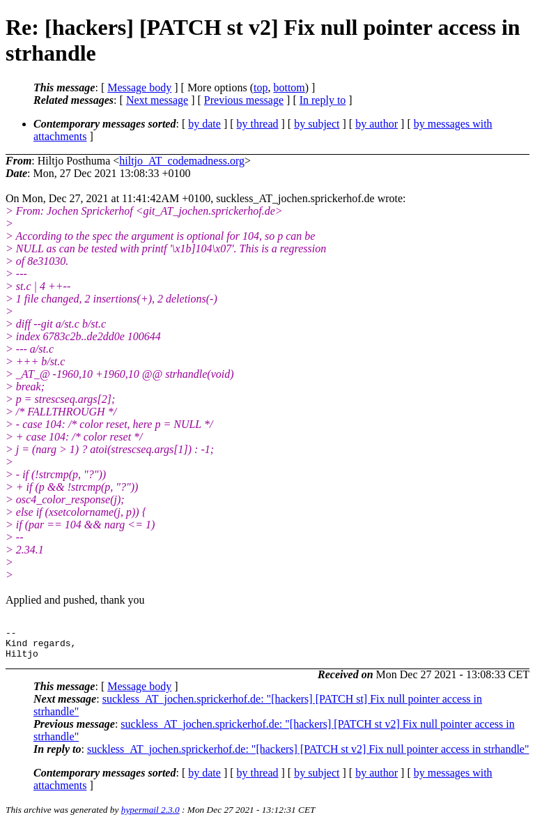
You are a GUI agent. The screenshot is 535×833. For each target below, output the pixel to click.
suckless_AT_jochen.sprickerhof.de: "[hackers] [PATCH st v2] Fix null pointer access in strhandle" (308, 755)
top (261, 87)
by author (376, 124)
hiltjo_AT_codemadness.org (182, 161)
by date (204, 124)
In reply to (323, 100)
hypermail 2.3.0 (150, 816)
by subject (316, 124)
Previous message (244, 100)
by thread (258, 124)
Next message (157, 100)
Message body (139, 87)
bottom (288, 87)
